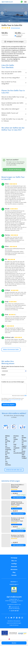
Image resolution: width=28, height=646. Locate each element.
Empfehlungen (14, 584)
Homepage (14, 558)
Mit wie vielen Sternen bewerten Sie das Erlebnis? (12, 367)
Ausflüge (14, 563)
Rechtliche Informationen (14, 621)
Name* (3, 375)
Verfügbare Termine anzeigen (14, 41)
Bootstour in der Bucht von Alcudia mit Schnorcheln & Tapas (17, 519)
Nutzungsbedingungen (6, 401)
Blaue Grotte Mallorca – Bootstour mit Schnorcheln (17, 486)
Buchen (14, 643)
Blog (14, 572)
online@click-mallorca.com (14, 604)
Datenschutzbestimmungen (15, 399)
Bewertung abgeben (8, 404)
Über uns (14, 561)
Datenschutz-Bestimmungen (14, 623)
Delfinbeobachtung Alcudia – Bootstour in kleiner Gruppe (17, 503)
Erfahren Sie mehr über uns (14, 470)
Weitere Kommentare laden (11, 349)
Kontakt (14, 575)
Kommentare (15, 28)
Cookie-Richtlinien (14, 625)
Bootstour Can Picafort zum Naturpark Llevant (17, 535)
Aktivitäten (14, 569)
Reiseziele (14, 566)
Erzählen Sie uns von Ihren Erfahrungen (12, 382)
